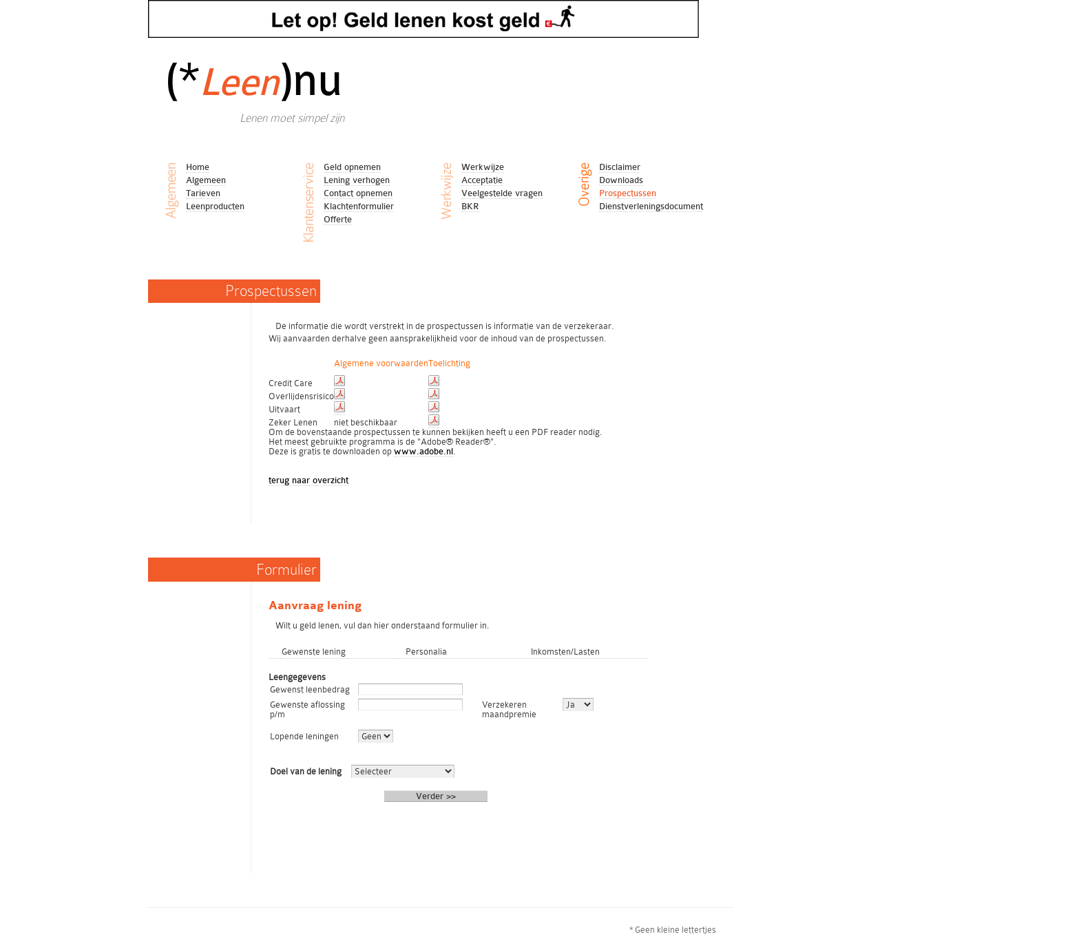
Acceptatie (482, 180)
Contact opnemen (358, 193)
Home (197, 167)
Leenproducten (215, 206)
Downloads (621, 180)
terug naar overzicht (308, 480)
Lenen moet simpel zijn (292, 118)
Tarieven (203, 193)
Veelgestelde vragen (502, 193)
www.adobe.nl (423, 451)
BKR (470, 206)
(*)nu (253, 80)
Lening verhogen (357, 180)
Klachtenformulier (359, 206)
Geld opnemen (352, 167)
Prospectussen (627, 193)
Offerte (338, 219)
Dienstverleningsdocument (651, 206)
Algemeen (206, 180)
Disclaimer (619, 167)
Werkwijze (482, 167)
